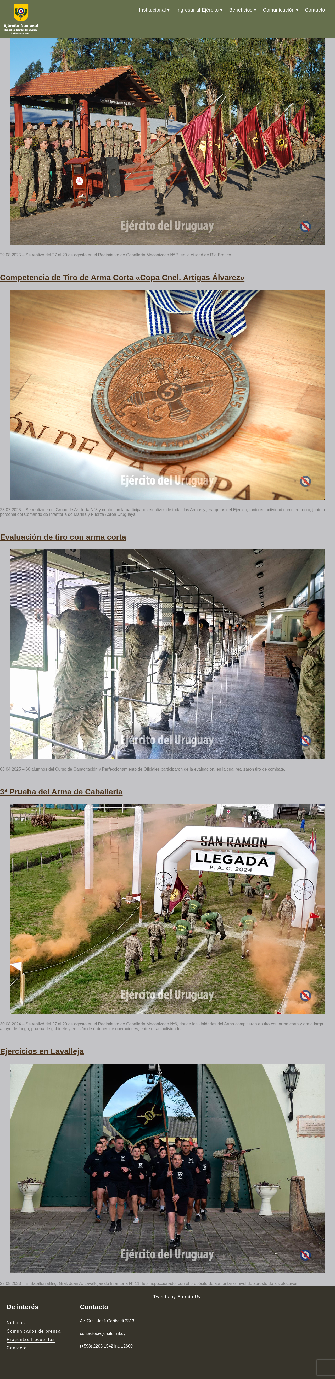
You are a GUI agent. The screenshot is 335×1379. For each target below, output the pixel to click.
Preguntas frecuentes (31, 1339)
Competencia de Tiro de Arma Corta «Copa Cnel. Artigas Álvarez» (122, 277)
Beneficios (241, 10)
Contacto (315, 10)
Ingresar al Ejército (197, 10)
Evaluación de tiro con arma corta (63, 537)
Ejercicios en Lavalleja (42, 1051)
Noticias (16, 1323)
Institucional (152, 10)
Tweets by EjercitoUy (177, 1297)
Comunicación (278, 10)
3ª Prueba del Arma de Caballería (61, 791)
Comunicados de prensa (34, 1331)
